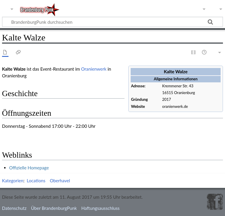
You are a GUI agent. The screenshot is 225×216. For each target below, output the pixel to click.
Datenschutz (14, 208)
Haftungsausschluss (100, 208)
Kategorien (12, 180)
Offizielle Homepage (29, 167)
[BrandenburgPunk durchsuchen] (112, 21)
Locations (36, 180)
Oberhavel (60, 180)
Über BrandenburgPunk (54, 208)
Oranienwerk (94, 69)
